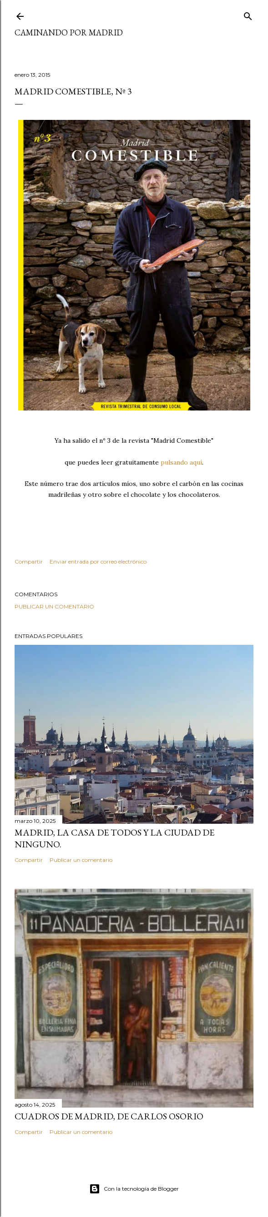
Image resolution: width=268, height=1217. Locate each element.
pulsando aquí (181, 462)
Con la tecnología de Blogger (134, 1188)
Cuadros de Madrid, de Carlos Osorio (109, 1116)
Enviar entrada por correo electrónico (98, 561)
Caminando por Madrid (69, 32)
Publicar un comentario (54, 606)
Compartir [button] (29, 561)
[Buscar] (248, 14)
